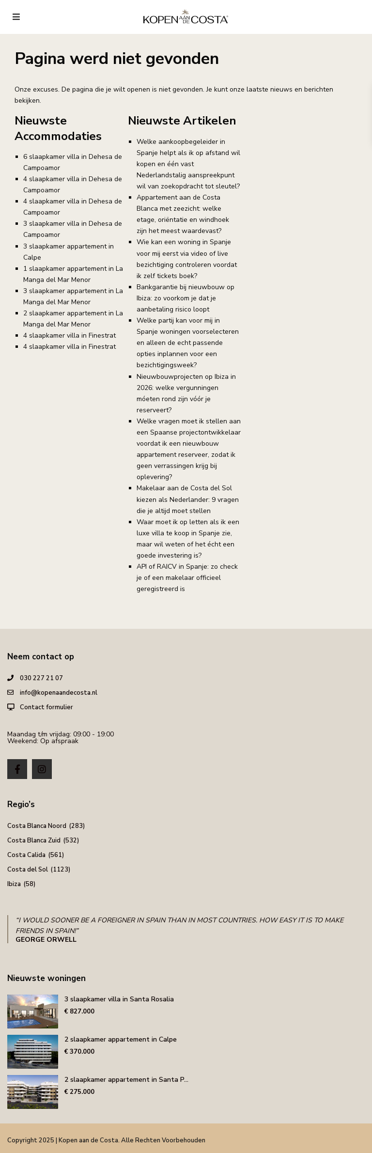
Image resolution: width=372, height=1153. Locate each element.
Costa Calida (26, 855)
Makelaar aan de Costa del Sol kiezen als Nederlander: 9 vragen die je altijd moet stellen (188, 499)
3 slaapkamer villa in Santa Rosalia (119, 999)
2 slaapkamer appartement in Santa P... (126, 1079)
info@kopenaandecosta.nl (58, 692)
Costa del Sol (27, 869)
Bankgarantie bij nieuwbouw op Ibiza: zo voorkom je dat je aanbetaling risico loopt (185, 298)
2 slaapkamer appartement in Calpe (120, 1039)
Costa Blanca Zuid (34, 840)
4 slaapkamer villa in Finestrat (69, 335)
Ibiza (14, 884)
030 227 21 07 (41, 678)
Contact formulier (46, 707)
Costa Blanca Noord (36, 826)
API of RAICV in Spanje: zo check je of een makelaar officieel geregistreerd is (187, 577)
